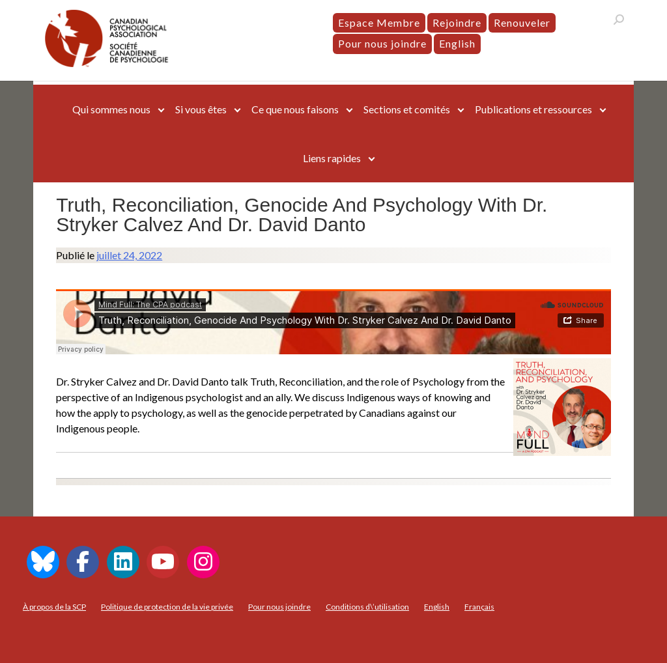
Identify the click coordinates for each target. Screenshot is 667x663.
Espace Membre (379, 22)
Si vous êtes (201, 109)
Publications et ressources (533, 109)
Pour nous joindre (382, 43)
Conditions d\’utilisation (367, 607)
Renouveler (522, 22)
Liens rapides (332, 158)
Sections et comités (406, 109)
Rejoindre (457, 22)
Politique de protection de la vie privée (167, 607)
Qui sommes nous (111, 109)
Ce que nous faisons (295, 109)
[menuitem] (457, 43)
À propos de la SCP (54, 607)
